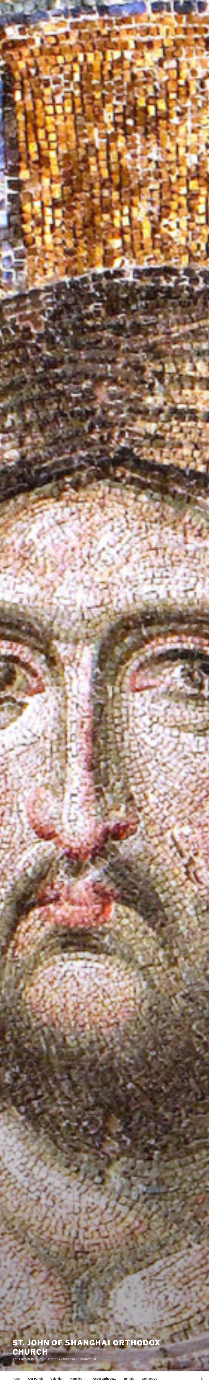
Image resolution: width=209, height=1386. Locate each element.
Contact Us (149, 1378)
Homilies (78, 1378)
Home (16, 1378)
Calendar (56, 1378)
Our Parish (35, 1378)
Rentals (129, 1378)
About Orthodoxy (104, 1378)
